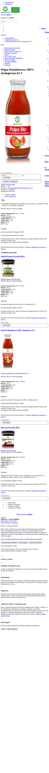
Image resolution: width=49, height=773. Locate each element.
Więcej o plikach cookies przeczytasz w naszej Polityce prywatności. (22, 539)
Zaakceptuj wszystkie (35, 542)
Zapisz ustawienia (12, 629)
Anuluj (3, 629)
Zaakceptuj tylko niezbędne (9, 542)
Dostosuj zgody (23, 542)
